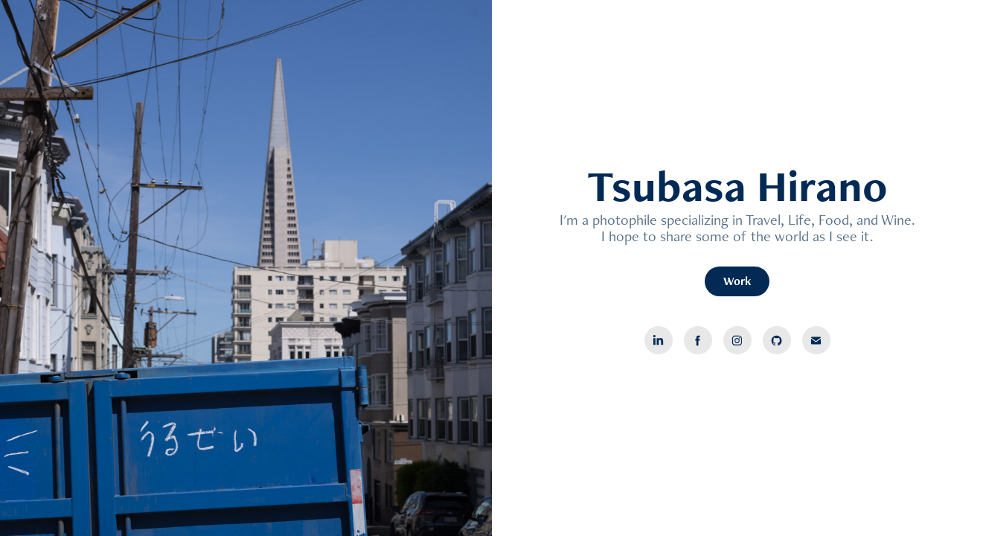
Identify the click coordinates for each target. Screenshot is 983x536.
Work (737, 281)
